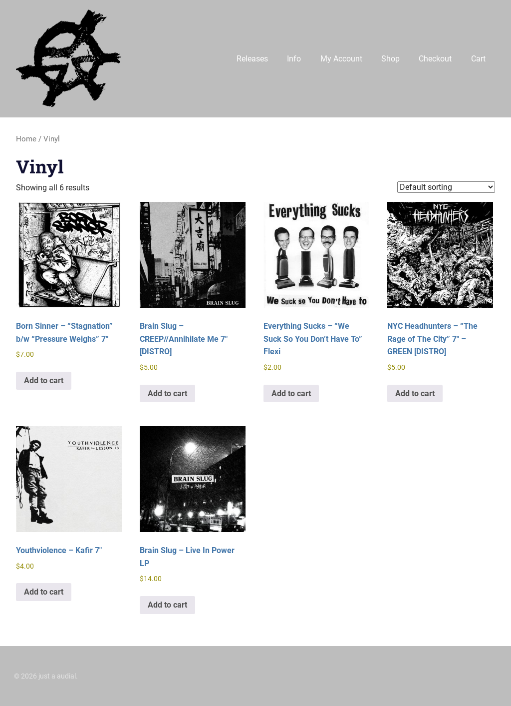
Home (26, 138)
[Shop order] (446, 187)
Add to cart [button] (43, 380)
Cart (478, 58)
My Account (341, 58)
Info (294, 58)
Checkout (435, 58)
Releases (252, 58)
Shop (390, 58)
